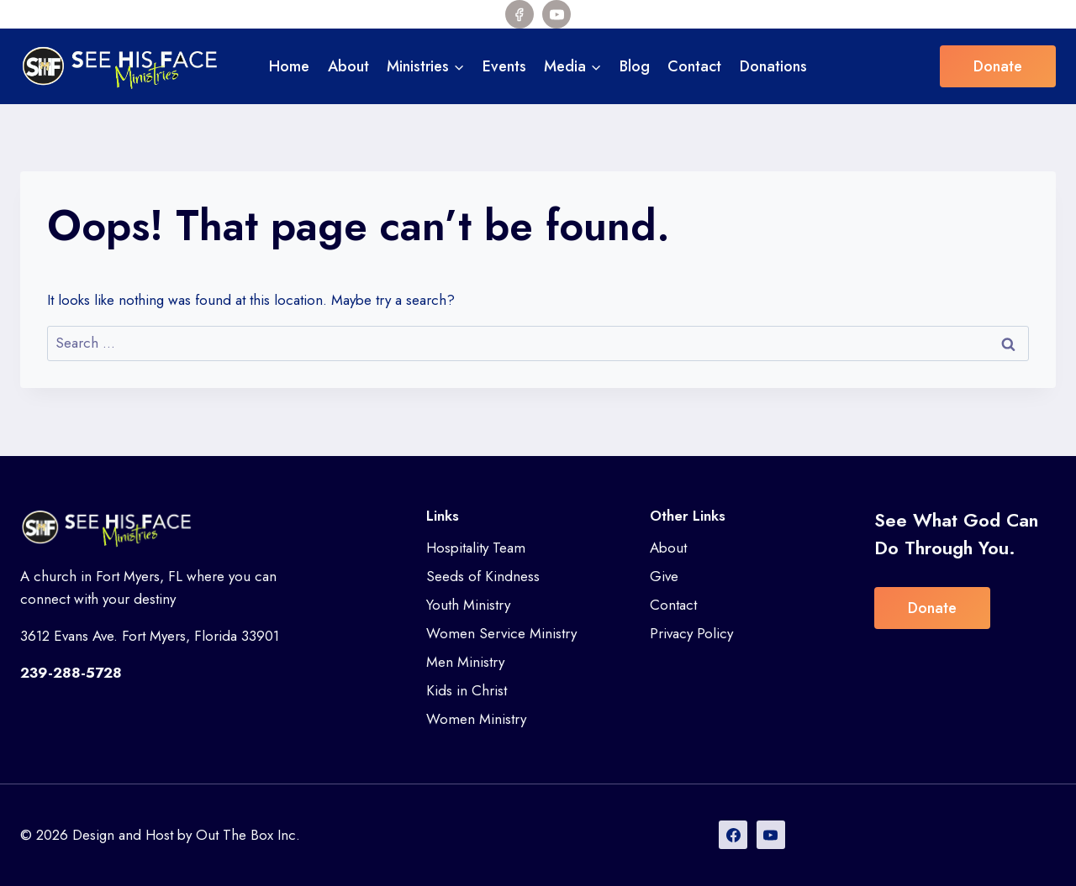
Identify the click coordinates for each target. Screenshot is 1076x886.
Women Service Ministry (501, 633)
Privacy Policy (691, 633)
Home (289, 66)
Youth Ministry (468, 605)
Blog (635, 66)
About (348, 66)
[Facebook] (519, 14)
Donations (773, 66)
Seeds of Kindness (483, 576)
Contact (694, 66)
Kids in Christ (466, 690)
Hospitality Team (475, 547)
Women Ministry (476, 719)
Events (504, 66)
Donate (997, 66)
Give (664, 576)
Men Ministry (465, 662)
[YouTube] (556, 14)
